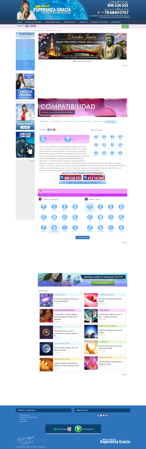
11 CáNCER (22, 66)
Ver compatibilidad (82, 237)
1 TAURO (21, 40)
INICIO (19, 22)
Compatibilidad (110, 121)
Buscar (125, 26)
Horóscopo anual (98, 121)
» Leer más (57, 303)
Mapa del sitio (23, 421)
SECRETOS (83, 22)
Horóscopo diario (56, 121)
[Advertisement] (25, 192)
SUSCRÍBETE (116, 22)
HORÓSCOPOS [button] (70, 22)
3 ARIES (21, 45)
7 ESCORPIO (23, 56)
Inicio (19, 30)
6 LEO (21, 53)
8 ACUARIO (22, 58)
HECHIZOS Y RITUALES (99, 22)
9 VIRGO (21, 61)
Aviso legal (23, 419)
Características (44, 121)
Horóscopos (27, 30)
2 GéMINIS (22, 43)
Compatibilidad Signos (38, 30)
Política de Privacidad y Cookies (28, 417)
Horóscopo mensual (84, 121)
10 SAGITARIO (23, 64)
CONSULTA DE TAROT (53, 22)
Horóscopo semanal (70, 121)
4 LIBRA (21, 48)
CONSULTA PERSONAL (33, 22)
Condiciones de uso (25, 415)
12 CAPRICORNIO (24, 69)
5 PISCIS (21, 51)
